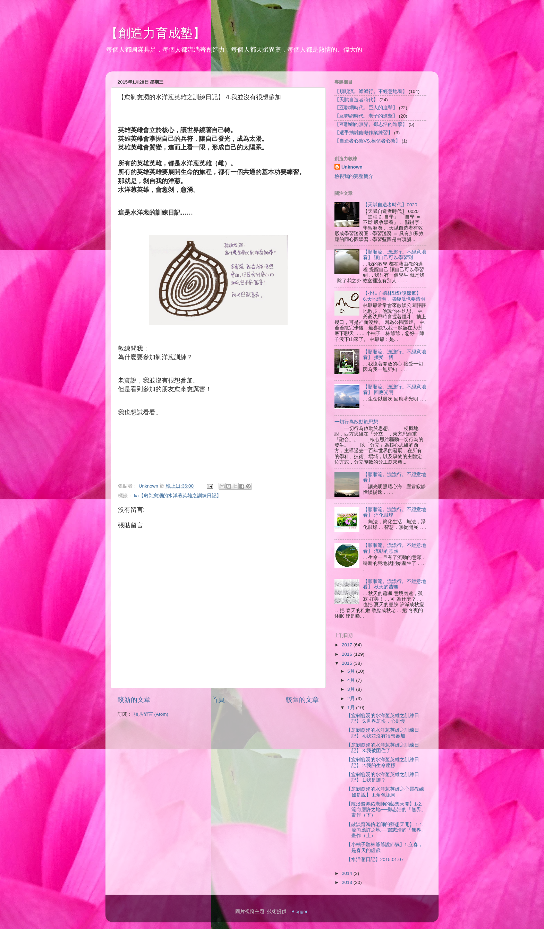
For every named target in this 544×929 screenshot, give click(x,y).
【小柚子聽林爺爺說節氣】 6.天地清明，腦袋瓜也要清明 (394, 296)
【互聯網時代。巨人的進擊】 (366, 107)
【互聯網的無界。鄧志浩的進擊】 (370, 124)
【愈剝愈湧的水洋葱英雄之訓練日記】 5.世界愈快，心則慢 (382, 718)
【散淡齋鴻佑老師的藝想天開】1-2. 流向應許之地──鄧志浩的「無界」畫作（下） (386, 809)
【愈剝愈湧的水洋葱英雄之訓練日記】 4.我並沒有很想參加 (382, 733)
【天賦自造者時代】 (356, 99)
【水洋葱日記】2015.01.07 (375, 859)
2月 (351, 698)
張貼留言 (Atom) (151, 714)
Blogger (299, 911)
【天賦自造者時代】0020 (390, 204)
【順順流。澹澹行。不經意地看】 (370, 91)
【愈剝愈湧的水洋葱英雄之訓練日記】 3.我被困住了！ (382, 747)
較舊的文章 (302, 699)
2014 (348, 873)
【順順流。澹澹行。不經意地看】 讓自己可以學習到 (394, 254)
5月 (351, 671)
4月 (351, 680)
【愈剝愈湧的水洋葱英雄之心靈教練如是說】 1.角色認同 (385, 791)
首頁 (218, 699)
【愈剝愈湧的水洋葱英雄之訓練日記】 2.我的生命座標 (382, 762)
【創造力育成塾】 (155, 33)
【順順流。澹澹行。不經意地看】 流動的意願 (394, 548)
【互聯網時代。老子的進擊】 (366, 116)
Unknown (352, 167)
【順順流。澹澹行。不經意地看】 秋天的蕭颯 (394, 584)
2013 (348, 882)
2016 (348, 654)
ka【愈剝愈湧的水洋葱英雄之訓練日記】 (177, 495)
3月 (351, 689)
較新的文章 (134, 699)
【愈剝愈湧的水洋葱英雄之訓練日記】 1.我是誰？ (382, 777)
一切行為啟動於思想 (356, 421)
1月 (351, 707)
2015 (348, 663)
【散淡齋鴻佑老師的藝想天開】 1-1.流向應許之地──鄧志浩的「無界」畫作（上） (386, 830)
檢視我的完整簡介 (353, 176)
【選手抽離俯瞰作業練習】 (363, 132)
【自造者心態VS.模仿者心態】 (367, 141)
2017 (348, 644)
